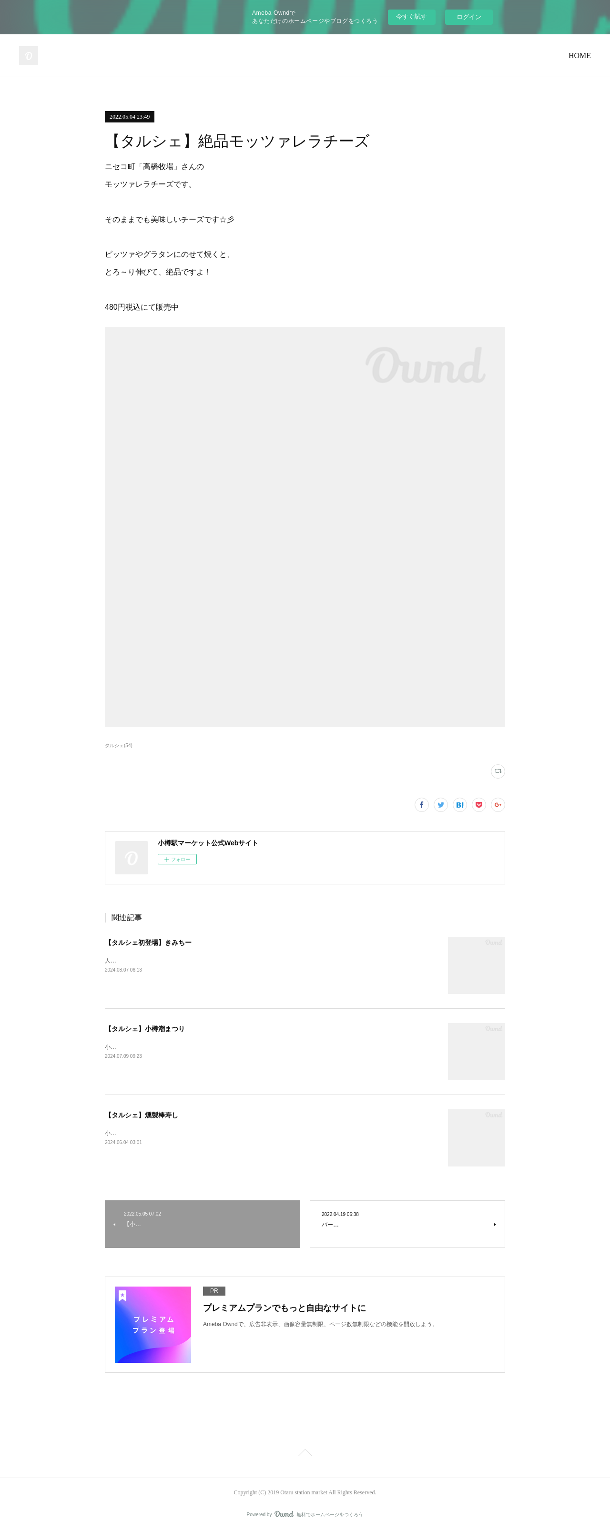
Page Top (305, 1454)
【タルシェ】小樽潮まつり (145, 1029)
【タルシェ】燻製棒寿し (141, 1115)
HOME (580, 55)
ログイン (469, 16)
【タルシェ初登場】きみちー (148, 942)
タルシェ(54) (118, 745)
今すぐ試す (411, 16)
